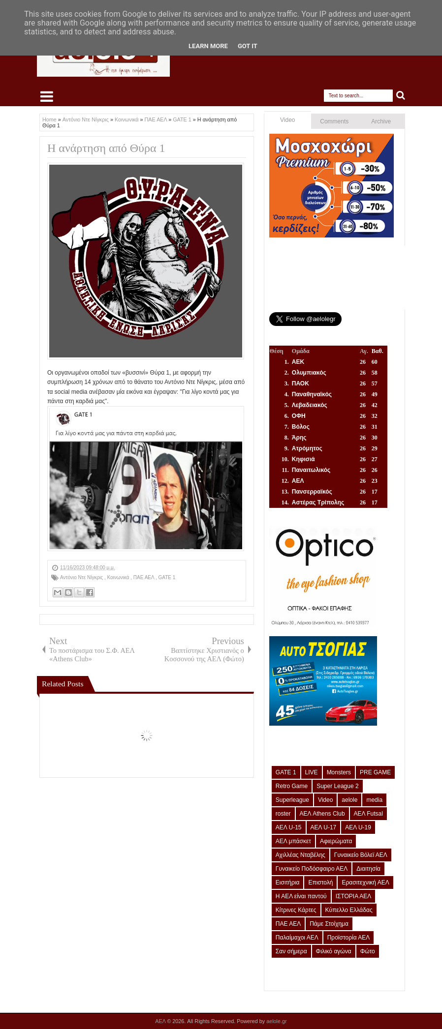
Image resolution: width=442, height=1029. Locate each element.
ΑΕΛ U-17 (324, 827)
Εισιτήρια (288, 882)
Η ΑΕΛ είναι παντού (301, 896)
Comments (334, 121)
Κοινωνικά (118, 577)
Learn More (208, 46)
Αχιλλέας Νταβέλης (300, 855)
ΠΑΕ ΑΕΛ (144, 577)
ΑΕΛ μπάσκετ (293, 841)
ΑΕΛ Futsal (368, 813)
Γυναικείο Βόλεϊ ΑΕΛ (360, 855)
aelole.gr (276, 1021)
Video (287, 120)
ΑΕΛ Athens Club (322, 813)
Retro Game (292, 786)
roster (283, 813)
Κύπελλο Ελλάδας (349, 910)
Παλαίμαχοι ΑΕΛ (297, 937)
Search (401, 95)
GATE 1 (166, 577)
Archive (381, 121)
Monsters (339, 772)
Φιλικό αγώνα (333, 951)
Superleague (292, 799)
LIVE (311, 772)
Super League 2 (337, 786)
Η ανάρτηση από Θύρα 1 (106, 148)
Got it (247, 46)
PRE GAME (375, 772)
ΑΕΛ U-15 (289, 827)
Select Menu (47, 96)
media (374, 799)
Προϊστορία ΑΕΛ (348, 937)
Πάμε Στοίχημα (329, 923)
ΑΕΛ (161, 1021)
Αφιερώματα (336, 841)
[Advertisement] (146, 629)
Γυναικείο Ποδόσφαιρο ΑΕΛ (311, 868)
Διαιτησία (368, 868)
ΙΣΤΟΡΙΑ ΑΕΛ (354, 896)
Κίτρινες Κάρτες (296, 910)
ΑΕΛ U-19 (358, 827)
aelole (349, 799)
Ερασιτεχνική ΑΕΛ (365, 882)
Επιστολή (320, 882)
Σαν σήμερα (291, 951)
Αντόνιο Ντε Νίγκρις (82, 577)
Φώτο (367, 951)
